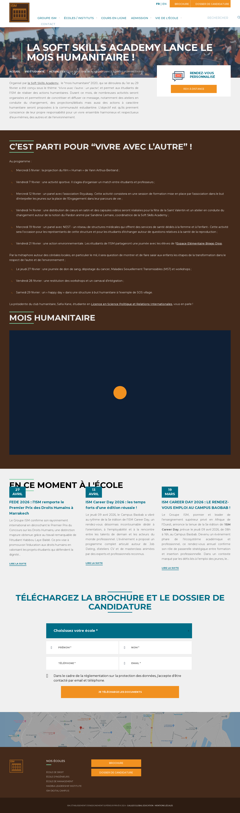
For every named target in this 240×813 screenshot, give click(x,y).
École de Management (59, 781)
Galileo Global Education (140, 805)
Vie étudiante (34, 71)
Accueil (14, 71)
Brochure (181, 4)
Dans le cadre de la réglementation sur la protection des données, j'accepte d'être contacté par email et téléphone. (117, 678)
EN (164, 4)
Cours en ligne (113, 18)
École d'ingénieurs (57, 776)
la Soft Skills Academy (43, 83)
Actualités (57, 71)
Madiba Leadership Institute (64, 786)
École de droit (55, 772)
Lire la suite (17, 563)
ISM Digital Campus (57, 790)
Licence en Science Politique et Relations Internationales (131, 304)
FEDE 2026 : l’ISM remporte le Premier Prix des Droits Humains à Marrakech (41, 508)
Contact (48, 24)
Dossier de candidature (212, 4)
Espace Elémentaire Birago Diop (199, 243)
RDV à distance (193, 88)
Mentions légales (164, 805)
